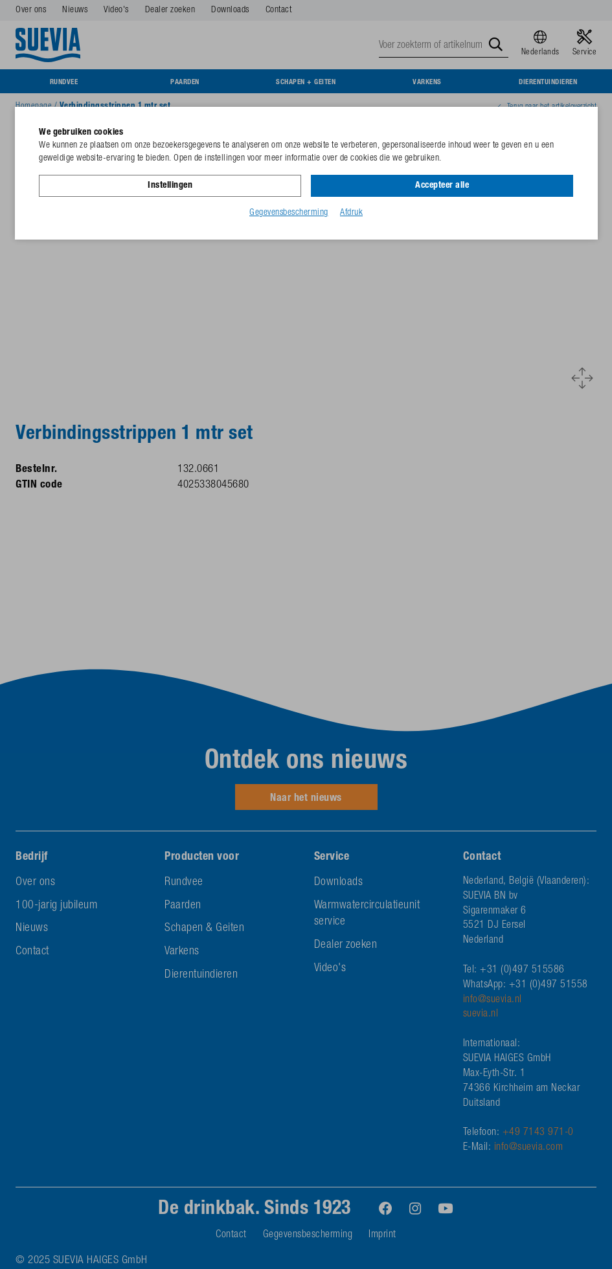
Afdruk (351, 213)
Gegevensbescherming (288, 213)
